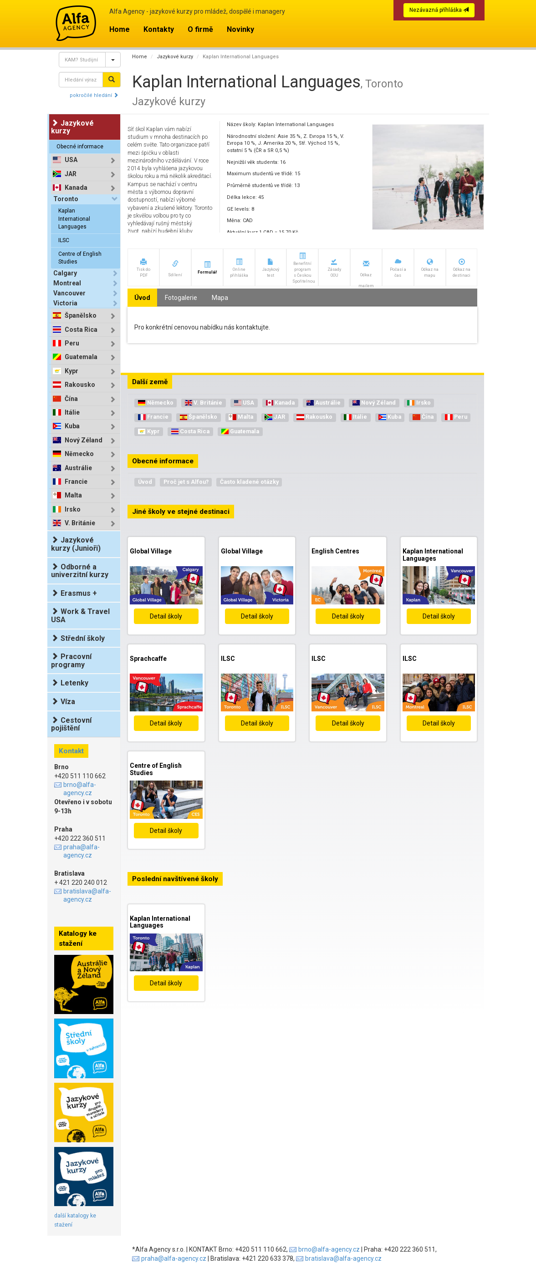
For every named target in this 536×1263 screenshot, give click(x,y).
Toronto (65, 199)
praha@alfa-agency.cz (81, 851)
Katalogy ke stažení (78, 938)
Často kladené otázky (249, 481)
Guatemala (81, 357)
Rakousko (80, 384)
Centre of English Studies (80, 258)
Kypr (71, 371)
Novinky (240, 29)
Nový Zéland (83, 440)
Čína (71, 399)
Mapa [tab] (220, 297)
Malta (73, 495)
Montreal (67, 283)
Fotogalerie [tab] (181, 297)
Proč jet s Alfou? (186, 481)
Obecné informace (79, 146)
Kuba (72, 426)
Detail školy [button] (166, 616)
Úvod (145, 481)
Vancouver (69, 293)
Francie (76, 481)
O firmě (200, 29)
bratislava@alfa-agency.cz (87, 895)
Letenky (69, 683)
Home (119, 29)
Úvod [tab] (142, 297)
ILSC (63, 240)
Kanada (76, 187)
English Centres (335, 551)
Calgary (65, 273)
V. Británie (80, 523)
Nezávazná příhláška (439, 10)
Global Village (151, 551)
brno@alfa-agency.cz (79, 788)
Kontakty (158, 29)
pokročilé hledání (94, 95)
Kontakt (71, 751)
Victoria (65, 303)
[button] (143, 267)
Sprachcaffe (148, 658)
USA (71, 160)
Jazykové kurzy (175, 57)
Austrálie (78, 468)
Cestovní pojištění (71, 724)
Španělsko (81, 315)
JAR (71, 174)
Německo (79, 454)
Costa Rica (81, 329)
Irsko (73, 509)
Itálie (72, 412)
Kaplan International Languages (74, 218)
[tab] (86, 160)
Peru (72, 343)
